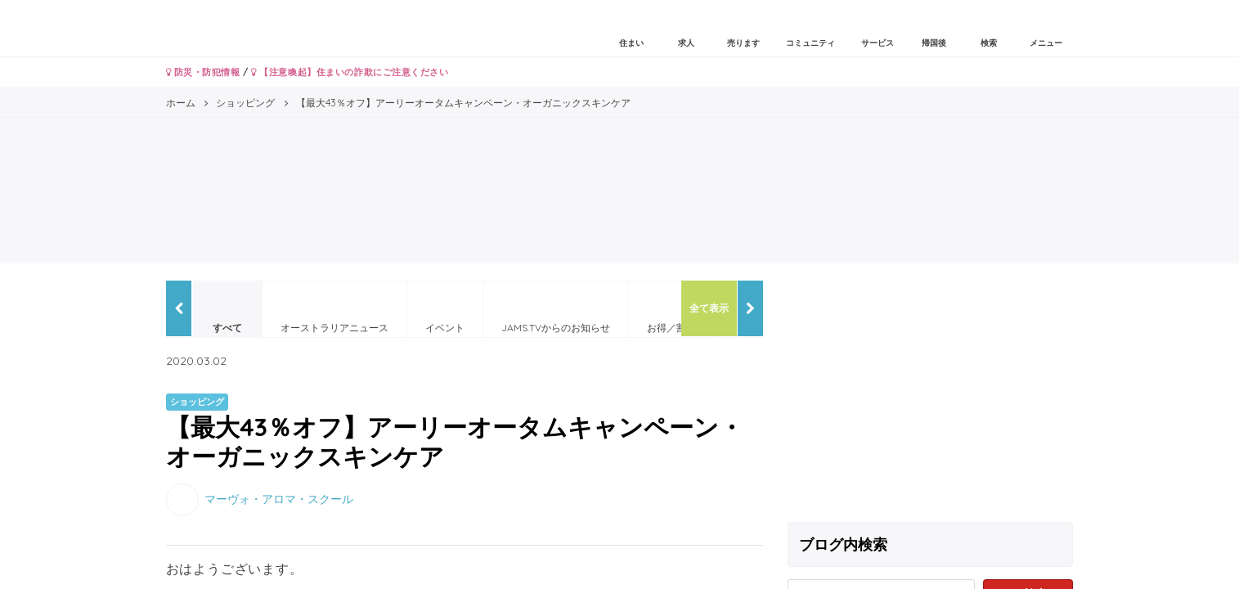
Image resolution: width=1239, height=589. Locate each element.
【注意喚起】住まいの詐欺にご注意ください (349, 72)
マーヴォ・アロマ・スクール (278, 498)
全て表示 (709, 308)
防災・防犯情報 (203, 72)
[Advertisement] (931, 395)
